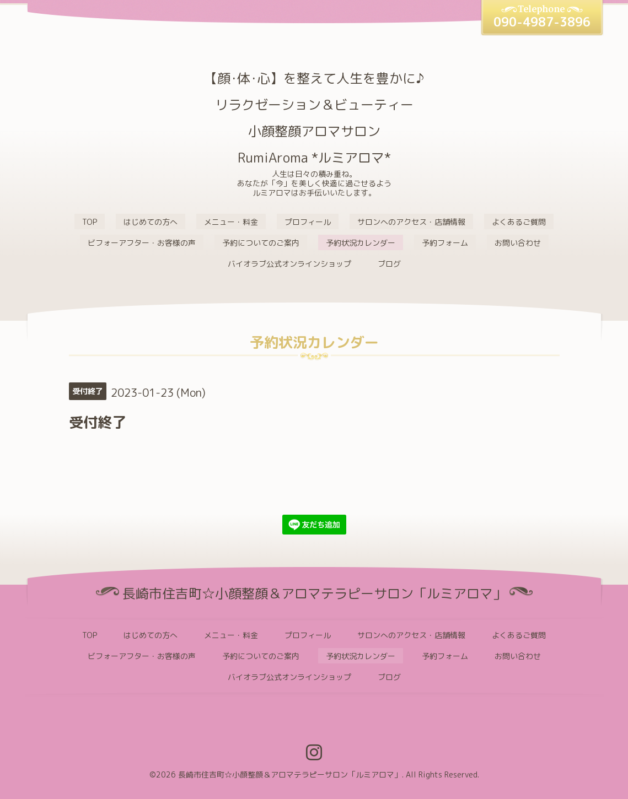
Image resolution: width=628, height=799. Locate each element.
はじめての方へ (151, 222)
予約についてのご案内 (260, 242)
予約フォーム (445, 242)
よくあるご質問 (519, 222)
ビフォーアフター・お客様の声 (142, 242)
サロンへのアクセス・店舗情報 (411, 222)
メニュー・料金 (231, 222)
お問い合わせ (518, 242)
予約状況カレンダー (360, 242)
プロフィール (308, 222)
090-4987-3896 (542, 21)
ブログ (389, 263)
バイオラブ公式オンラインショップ (289, 263)
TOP (89, 222)
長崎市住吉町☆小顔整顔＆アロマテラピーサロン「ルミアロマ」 (290, 774)
